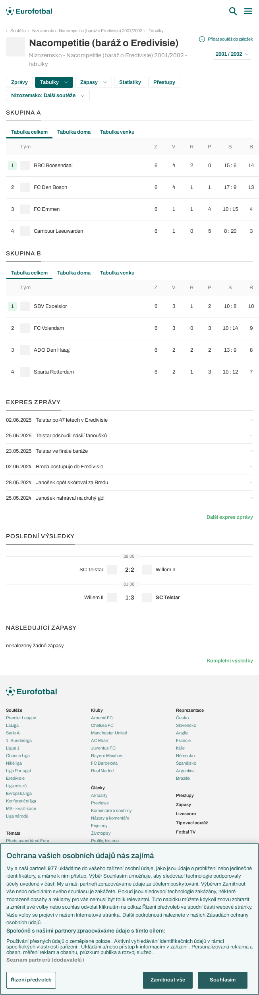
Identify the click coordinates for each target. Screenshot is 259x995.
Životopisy (101, 833)
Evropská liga (19, 793)
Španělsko (186, 763)
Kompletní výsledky (230, 661)
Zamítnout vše (168, 980)
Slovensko (186, 725)
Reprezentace (190, 710)
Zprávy (19, 82)
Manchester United (109, 732)
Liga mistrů (16, 785)
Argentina (185, 770)
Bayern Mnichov (106, 755)
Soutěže (18, 30)
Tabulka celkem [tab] (29, 132)
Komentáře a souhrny (111, 810)
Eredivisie (15, 778)
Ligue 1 (12, 748)
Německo (185, 755)
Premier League (21, 717)
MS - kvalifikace (21, 808)
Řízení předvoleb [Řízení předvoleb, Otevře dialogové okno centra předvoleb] (31, 980)
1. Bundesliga (19, 740)
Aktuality (99, 795)
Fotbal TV (185, 831)
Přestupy (164, 82)
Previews (100, 802)
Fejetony (99, 825)
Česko (182, 717)
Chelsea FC (102, 725)
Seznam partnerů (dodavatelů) (45, 960)
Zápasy (93, 82)
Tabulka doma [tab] (74, 132)
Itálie (180, 748)
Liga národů (17, 816)
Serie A (13, 732)
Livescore (186, 813)
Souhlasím (223, 980)
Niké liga (14, 763)
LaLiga (12, 725)
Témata (13, 833)
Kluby (97, 710)
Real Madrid (102, 770)
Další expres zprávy (230, 517)
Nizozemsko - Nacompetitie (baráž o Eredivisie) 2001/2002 (87, 30)
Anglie (182, 732)
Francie (183, 740)
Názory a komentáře (110, 818)
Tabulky (156, 30)
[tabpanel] (129, 190)
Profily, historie (105, 840)
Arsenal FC (102, 717)
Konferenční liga (21, 800)
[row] (132, 165)
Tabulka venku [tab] (117, 132)
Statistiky (130, 82)
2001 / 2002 (232, 54)
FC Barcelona (104, 763)
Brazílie (183, 778)
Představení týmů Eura (27, 840)
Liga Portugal (18, 770)
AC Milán (99, 740)
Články (98, 787)
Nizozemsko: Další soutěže (48, 95)
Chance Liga (18, 755)
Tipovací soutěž (192, 822)
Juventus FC (103, 748)
